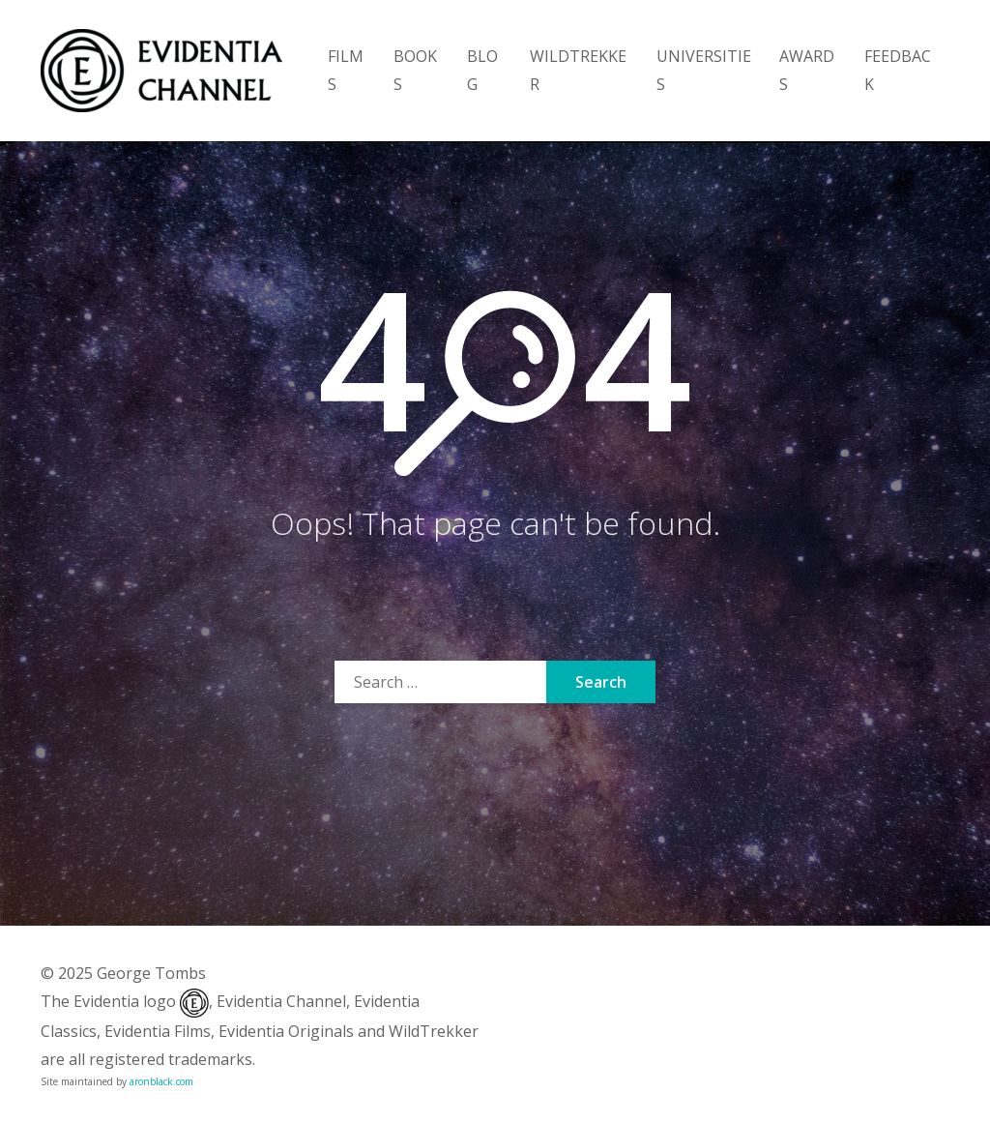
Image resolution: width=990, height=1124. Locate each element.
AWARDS (806, 70)
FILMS (346, 70)
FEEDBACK (897, 70)
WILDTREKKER (578, 70)
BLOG (482, 70)
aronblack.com (161, 1081)
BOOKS (415, 70)
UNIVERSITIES (703, 70)
